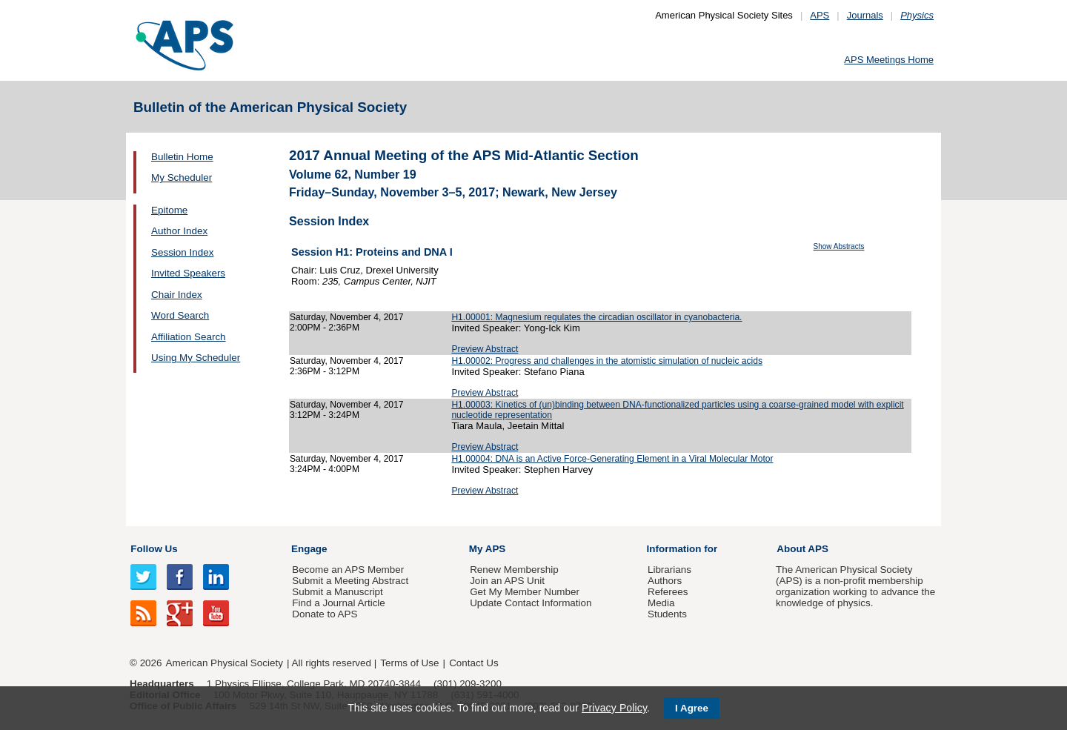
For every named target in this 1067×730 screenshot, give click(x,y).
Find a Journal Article (338, 602)
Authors (665, 580)
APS (819, 15)
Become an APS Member (348, 569)
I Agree (691, 708)
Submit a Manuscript (337, 591)
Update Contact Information (530, 602)
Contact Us (473, 662)
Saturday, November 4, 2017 (347, 317)
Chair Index (176, 294)
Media (661, 602)
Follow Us (153, 548)
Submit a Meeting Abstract (350, 580)
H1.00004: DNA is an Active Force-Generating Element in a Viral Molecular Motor (612, 459)
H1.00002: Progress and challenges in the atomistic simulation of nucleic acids (606, 361)
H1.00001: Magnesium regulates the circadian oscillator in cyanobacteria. (596, 317)
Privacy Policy (614, 708)
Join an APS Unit (507, 580)
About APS (802, 548)
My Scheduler (181, 177)
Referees (668, 591)
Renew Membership (514, 569)
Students (667, 614)
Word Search (180, 315)
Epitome (169, 210)
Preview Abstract (484, 349)
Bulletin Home (182, 156)
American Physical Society (224, 662)
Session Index (182, 252)
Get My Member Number (524, 591)
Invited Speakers (188, 273)
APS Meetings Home (889, 59)
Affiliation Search (188, 336)
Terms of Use (409, 662)
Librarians (669, 569)
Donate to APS (324, 614)
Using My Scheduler (195, 357)
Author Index (179, 230)
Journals (865, 15)
